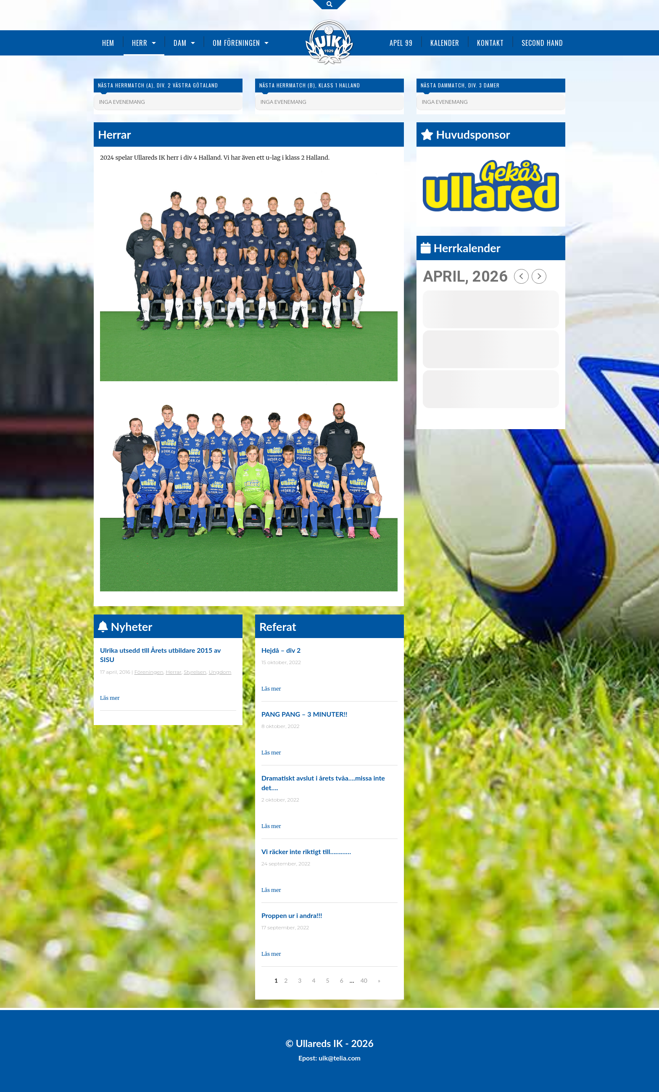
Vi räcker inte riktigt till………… (306, 851)
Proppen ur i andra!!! (291, 915)
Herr (140, 43)
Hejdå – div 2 (281, 650)
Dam (180, 43)
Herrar (173, 672)
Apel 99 (401, 43)
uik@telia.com (340, 1058)
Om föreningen (236, 43)
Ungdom (219, 672)
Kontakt (490, 43)
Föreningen (148, 672)
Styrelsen (195, 672)
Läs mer (110, 698)
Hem (108, 43)
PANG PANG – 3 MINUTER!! (304, 714)
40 (364, 980)
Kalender (444, 43)
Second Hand (542, 43)
